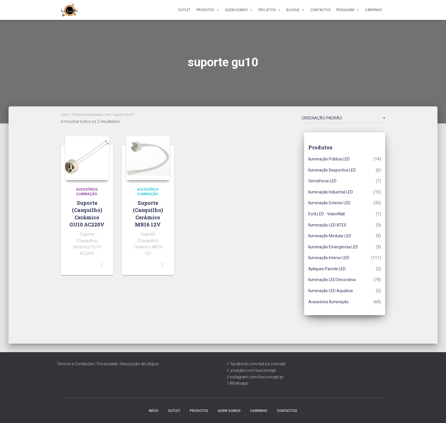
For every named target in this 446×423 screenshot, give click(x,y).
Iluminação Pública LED (329, 159)
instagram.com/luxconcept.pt (256, 377)
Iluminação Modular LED (329, 236)
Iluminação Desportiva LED (332, 170)
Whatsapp (238, 383)
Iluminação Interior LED (328, 257)
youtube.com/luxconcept (252, 370)
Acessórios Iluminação (328, 302)
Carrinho (373, 10)
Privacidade (107, 364)
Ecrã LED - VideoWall (326, 214)
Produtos (207, 10)
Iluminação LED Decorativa (332, 279)
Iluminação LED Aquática (330, 290)
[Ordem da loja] (343, 119)
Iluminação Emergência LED (333, 247)
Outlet (184, 10)
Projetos (269, 10)
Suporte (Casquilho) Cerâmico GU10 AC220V (86, 213)
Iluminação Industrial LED (330, 192)
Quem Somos (239, 10)
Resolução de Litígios (139, 364)
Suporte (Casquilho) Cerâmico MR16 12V (148, 213)
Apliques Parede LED (327, 269)
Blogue (295, 10)
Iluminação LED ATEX (327, 225)
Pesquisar (348, 10)
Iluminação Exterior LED (329, 203)
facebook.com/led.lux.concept (258, 364)
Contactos (320, 10)
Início (65, 115)
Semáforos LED (322, 181)
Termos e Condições (75, 364)
